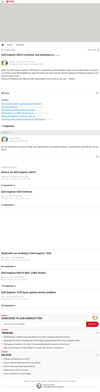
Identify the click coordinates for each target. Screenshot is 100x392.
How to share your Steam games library (19, 366)
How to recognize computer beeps (17, 374)
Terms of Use (41, 381)
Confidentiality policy (54, 381)
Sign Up (26, 381)
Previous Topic (9, 50)
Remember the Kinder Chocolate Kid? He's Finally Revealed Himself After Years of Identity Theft (41, 341)
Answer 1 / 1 (7, 132)
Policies (73, 381)
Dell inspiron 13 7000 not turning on (17, 113)
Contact (66, 381)
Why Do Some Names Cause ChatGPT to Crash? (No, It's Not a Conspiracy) (34, 348)
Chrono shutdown (9, 107)
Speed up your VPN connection (16, 370)
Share (7, 93)
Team (33, 381)
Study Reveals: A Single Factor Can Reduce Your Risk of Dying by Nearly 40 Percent (37, 337)
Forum (9, 45)
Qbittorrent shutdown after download (18, 110)
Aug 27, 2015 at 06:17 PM (33, 64)
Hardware (20, 45)
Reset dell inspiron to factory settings (18, 116)
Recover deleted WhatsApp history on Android (22, 363)
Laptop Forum (42, 113)
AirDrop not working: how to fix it (17, 359)
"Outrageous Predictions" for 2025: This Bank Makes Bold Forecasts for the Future (36, 344)
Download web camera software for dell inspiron (23, 119)
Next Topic (92, 50)
